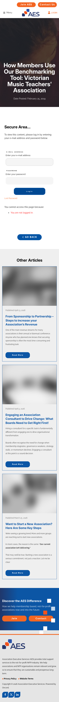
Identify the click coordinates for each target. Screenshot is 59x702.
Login (29, 191)
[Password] (29, 181)
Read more (17, 355)
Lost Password (10, 198)
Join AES (21, 4)
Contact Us (44, 4)
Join (4, 617)
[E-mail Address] (29, 162)
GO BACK (29, 236)
